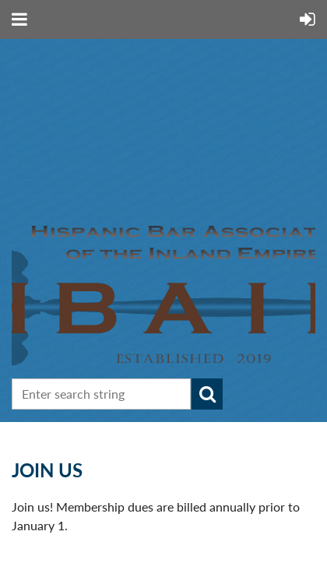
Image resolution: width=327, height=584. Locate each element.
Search (207, 394)
